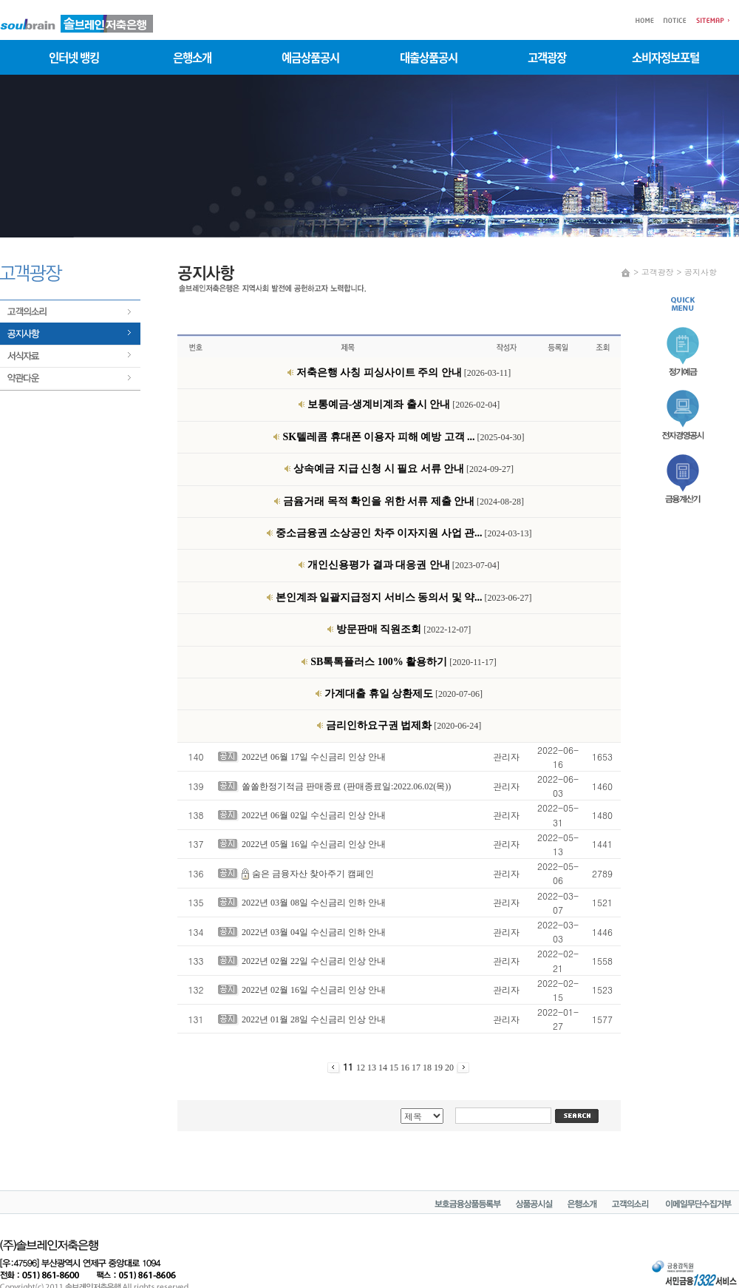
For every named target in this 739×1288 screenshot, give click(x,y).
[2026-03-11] (403, 373)
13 (372, 1067)
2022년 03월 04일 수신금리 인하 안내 (314, 932)
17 (417, 1067)
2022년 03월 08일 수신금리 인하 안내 (314, 902)
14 (383, 1067)
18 (428, 1067)
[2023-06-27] (404, 598)
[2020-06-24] (403, 726)
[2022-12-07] (403, 629)
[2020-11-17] (403, 662)
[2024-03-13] (404, 533)
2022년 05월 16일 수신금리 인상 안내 (314, 844)
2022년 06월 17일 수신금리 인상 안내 (314, 757)
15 (395, 1067)
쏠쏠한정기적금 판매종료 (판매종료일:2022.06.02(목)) (346, 786)
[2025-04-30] (403, 437)
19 (439, 1067)
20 (450, 1067)
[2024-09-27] (403, 469)
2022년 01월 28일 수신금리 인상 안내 (314, 1019)
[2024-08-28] (403, 501)
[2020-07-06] (403, 694)
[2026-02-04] (403, 404)
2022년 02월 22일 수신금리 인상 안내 (314, 961)
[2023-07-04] (403, 565)
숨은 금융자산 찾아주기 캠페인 (313, 874)
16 (406, 1067)
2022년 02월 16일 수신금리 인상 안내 (314, 990)
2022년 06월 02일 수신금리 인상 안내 (314, 815)
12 (361, 1067)
